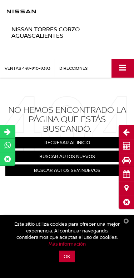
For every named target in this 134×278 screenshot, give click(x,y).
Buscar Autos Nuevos (67, 156)
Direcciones (73, 68)
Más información (67, 244)
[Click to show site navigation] (122, 68)
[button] (126, 202)
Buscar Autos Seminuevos (67, 170)
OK (67, 256)
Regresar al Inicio (67, 142)
